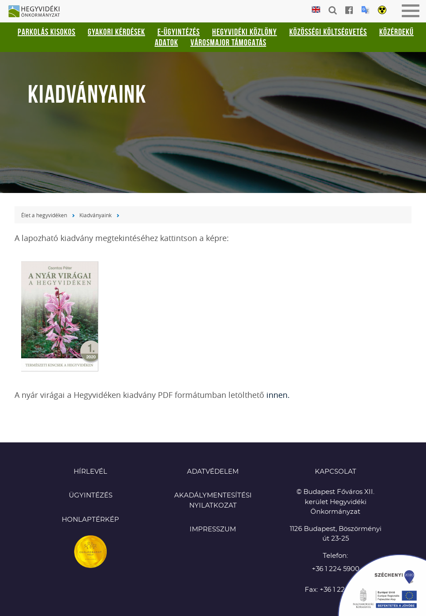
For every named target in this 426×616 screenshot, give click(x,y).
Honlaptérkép (90, 519)
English (316, 10)
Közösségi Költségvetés (328, 32)
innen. (278, 395)
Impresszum (213, 529)
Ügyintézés (90, 495)
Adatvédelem (213, 471)
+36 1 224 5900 (335, 569)
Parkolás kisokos (46, 32)
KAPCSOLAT (335, 471)
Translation (365, 10)
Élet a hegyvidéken (44, 215)
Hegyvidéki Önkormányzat (37, 12)
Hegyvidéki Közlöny (244, 32)
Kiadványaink (95, 215)
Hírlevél (90, 471)
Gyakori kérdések (116, 32)
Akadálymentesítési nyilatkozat (213, 500)
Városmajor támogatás (228, 42)
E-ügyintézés (178, 32)
